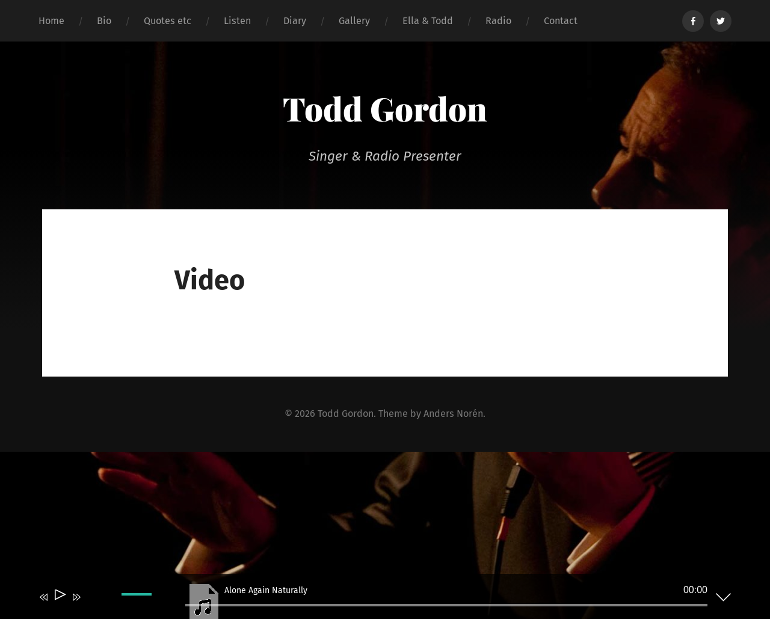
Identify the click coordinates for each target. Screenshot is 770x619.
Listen (237, 20)
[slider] (446, 605)
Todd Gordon (385, 108)
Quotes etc (167, 20)
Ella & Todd (427, 20)
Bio (104, 20)
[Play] (59, 597)
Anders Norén (453, 413)
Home (51, 20)
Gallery (354, 20)
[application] (376, 599)
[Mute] (94, 605)
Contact (561, 20)
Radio (498, 20)
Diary (294, 20)
